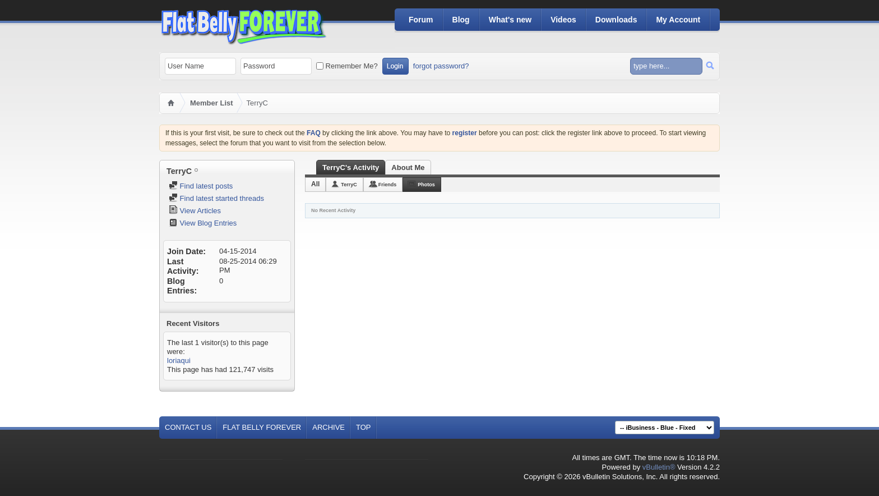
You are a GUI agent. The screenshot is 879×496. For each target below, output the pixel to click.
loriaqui (179, 360)
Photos (426, 184)
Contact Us (188, 427)
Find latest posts (201, 186)
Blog (461, 19)
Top (363, 427)
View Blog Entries (203, 223)
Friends (387, 184)
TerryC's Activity (350, 167)
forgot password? (441, 66)
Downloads (616, 19)
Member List (211, 103)
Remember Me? (347, 66)
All (315, 184)
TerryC (349, 184)
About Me (407, 167)
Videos (563, 19)
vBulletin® (659, 467)
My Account (678, 19)
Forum (421, 19)
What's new (510, 19)
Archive (328, 427)
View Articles (195, 210)
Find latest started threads (216, 198)
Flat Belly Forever (262, 427)
